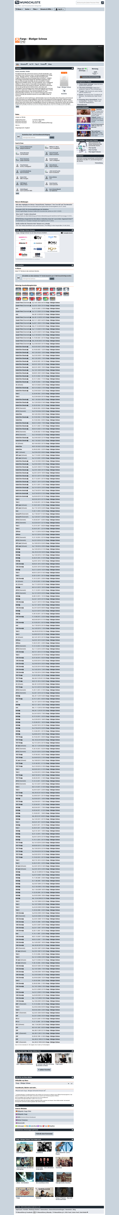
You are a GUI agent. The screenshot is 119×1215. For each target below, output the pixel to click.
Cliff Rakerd (23, 183)
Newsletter (68, 1203)
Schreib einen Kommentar (45, 1128)
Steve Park (23, 177)
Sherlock (38, 1192)
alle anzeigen (18, 283)
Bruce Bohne (53, 177)
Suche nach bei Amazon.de (31, 1085)
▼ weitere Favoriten (44, 1064)
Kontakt (25, 1203)
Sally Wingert (24, 189)
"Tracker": (90, 91)
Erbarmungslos (20, 1146)
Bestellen (64, 93)
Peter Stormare (24, 159)
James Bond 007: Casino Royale (63, 1147)
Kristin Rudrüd (53, 159)
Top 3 (37, 64)
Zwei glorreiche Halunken (63, 1177)
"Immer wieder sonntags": (91, 84)
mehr (17, 106)
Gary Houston (53, 183)
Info (17, 64)
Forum (43, 64)
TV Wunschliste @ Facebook (24, 1206)
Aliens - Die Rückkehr (22, 1177)
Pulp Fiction (59, 1058)
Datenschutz (44, 1203)
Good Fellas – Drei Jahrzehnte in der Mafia (45, 1162)
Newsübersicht (82, 104)
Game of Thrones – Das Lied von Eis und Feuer (64, 1192)
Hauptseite (27, 1210)
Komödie (22, 71)
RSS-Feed (68, 1206)
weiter (52, 137)
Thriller (28, 71)
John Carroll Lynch (54, 171)
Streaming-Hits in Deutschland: (90, 101)
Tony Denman (24, 165)
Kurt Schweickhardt (55, 189)
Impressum (19, 1203)
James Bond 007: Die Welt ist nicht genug (24, 1162)
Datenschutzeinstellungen (56, 1203)
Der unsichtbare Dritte (42, 1177)
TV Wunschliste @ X (58, 1206)
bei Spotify (93, 148)
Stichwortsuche (36, 1210)
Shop (50, 64)
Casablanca (39, 1146)
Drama (17, 71)
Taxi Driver (59, 1162)
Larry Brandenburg (25, 171)
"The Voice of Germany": (90, 88)
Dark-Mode (84, 1206)
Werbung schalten (34, 1203)
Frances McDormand (26, 147)
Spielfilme (45, 1210)
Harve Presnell (53, 153)
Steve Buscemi (24, 153)
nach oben (19, 1210)
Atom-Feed (75, 1206)
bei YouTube (93, 150)
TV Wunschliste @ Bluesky (43, 1206)
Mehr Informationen (37, 1092)
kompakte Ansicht (67, 233)
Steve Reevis (53, 165)
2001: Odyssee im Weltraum (24, 1058)
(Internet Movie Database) (27, 1111)
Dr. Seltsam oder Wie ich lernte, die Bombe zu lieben (45, 1059)
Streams (24, 64)
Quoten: (90, 96)
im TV (31, 64)
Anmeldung (99, 163)
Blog (74, 1203)
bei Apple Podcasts (95, 152)
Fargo (18, 1192)
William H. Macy (54, 147)
